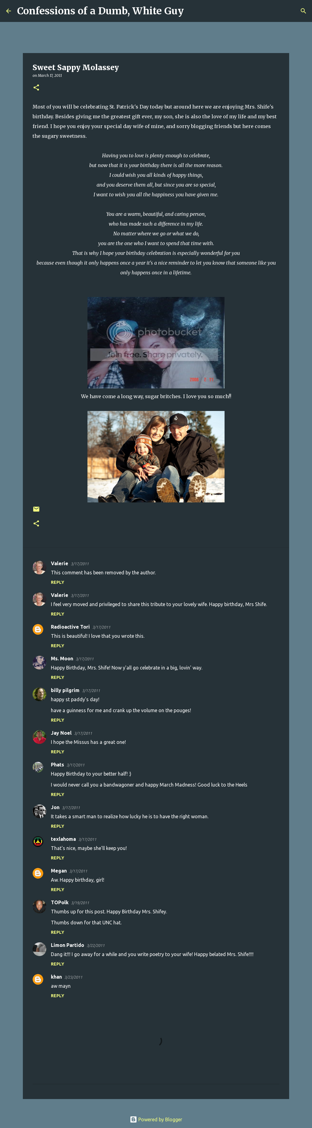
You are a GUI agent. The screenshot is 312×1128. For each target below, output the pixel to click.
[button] (36, 88)
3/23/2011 (73, 977)
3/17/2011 (80, 564)
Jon (55, 807)
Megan (59, 870)
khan (56, 977)
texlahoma (63, 839)
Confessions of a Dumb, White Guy (100, 11)
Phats (57, 764)
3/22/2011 (96, 945)
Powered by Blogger (156, 1119)
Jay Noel (61, 733)
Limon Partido (67, 945)
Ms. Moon (62, 658)
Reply (57, 582)
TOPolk (60, 902)
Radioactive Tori (70, 627)
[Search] (192, 11)
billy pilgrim (65, 690)
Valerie (59, 563)
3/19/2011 (80, 903)
